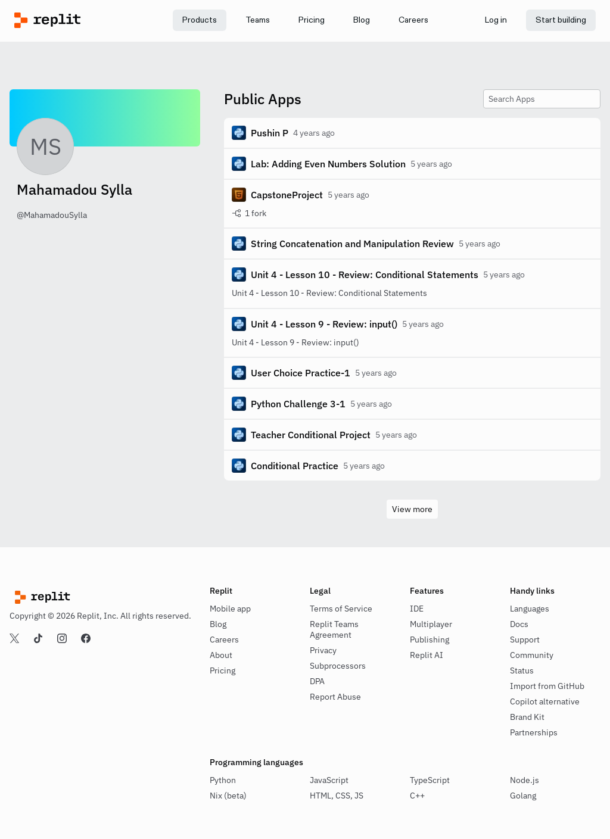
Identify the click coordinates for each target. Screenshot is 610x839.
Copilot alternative (545, 701)
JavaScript (329, 780)
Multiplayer (431, 624)
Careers (224, 639)
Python (223, 780)
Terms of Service (341, 608)
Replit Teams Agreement (334, 629)
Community (531, 655)
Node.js (524, 780)
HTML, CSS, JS (336, 795)
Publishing (429, 639)
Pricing (222, 670)
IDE (417, 608)
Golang (523, 795)
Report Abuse (335, 696)
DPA (317, 681)
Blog (218, 624)
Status (522, 670)
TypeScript (430, 780)
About (221, 655)
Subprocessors (338, 665)
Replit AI (426, 655)
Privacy (323, 650)
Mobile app (230, 608)
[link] (257, 20)
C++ (417, 795)
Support (525, 639)
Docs (519, 624)
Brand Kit (527, 717)
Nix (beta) (228, 795)
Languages (529, 608)
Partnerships (534, 732)
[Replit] (87, 20)
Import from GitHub (547, 686)
